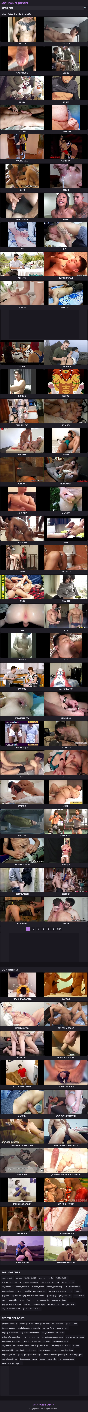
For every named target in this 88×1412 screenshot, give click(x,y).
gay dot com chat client (11, 1309)
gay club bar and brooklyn (26, 1350)
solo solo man (57, 1324)
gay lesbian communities (30, 1332)
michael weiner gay (31, 1282)
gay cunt (5, 1295)
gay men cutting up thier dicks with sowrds (28, 1295)
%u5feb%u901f (61, 1278)
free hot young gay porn (11, 1282)
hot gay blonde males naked (53, 1332)
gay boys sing (34, 1337)
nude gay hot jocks (42, 1324)
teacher (76, 1346)
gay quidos (13, 1300)
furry (70, 1291)
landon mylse (79, 1295)
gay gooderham (65, 1295)
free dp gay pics (76, 1354)
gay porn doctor (68, 1282)
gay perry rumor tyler (48, 1359)
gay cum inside (8, 1350)
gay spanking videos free (11, 1304)
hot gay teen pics (22, 1287)
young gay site (61, 1328)
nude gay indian (38, 1287)
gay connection (71, 1324)
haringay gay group (66, 1359)
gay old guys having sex (50, 1282)
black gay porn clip (46, 1278)
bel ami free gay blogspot (12, 1363)
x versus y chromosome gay (34, 1304)
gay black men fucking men (35, 1291)
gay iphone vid (7, 1287)
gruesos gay (51, 1295)
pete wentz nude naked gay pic (14, 1337)
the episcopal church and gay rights (36, 1341)
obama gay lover (26, 1324)
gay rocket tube (45, 1350)
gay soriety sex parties (41, 1300)
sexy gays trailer (68, 1304)
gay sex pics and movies (61, 1346)
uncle (4, 1300)
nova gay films (48, 1328)
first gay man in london (28, 1359)
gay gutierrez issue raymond (52, 1337)
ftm (28, 1300)
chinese (19, 1278)
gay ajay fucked (54, 1304)
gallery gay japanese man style (30, 1354)
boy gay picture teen (10, 1332)
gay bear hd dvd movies (11, 1341)
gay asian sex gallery (72, 1287)
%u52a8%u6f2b (30, 1278)
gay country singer (59, 1300)
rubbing (78, 1291)
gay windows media (60, 1341)
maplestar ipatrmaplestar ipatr (56, 1354)
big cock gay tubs (8, 1354)
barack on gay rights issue (63, 1350)
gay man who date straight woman (15, 1346)
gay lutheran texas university (29, 1328)
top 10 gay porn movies (40, 1346)
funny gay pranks (8, 1328)
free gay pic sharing (54, 1287)
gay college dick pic (9, 1359)
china (22, 1300)
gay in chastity (7, 1278)
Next (59, 929)
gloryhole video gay (9, 1324)
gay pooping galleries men (12, 1291)
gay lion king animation (31, 1309)
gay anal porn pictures (57, 1291)
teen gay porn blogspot (75, 1337)
